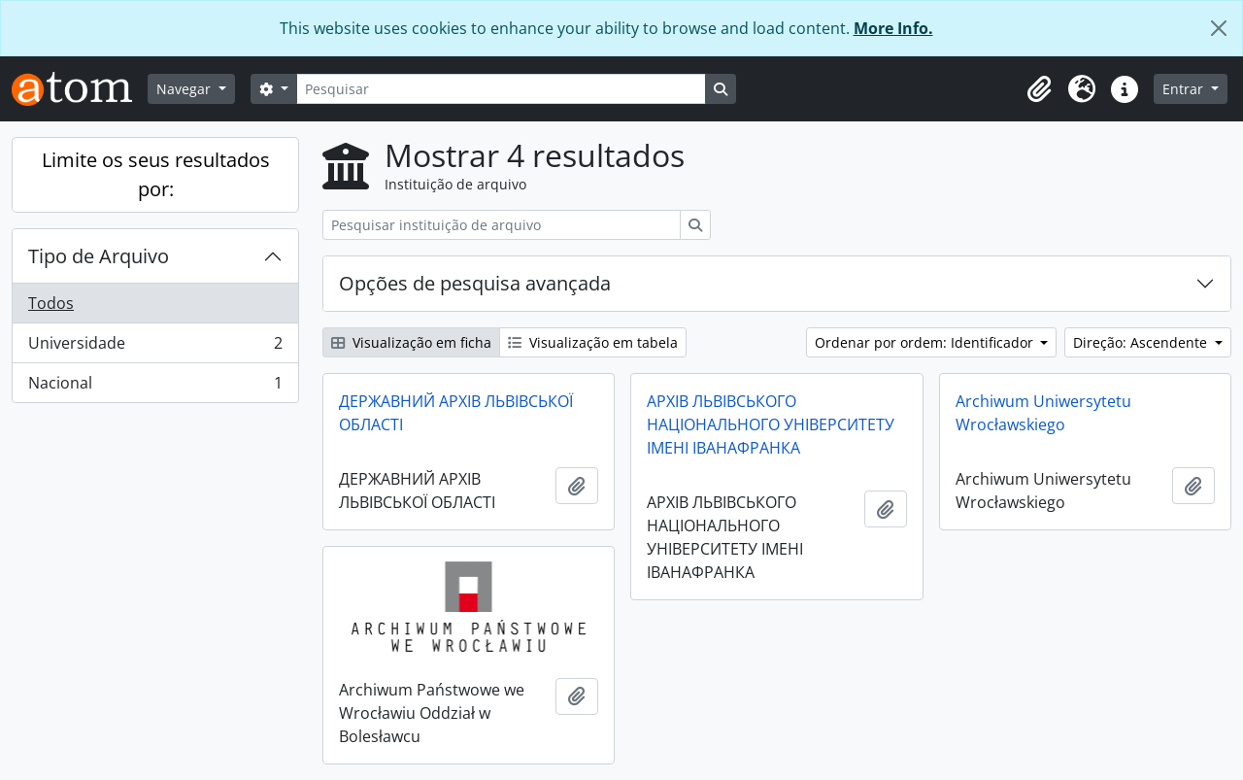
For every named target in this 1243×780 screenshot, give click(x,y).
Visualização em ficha (411, 342)
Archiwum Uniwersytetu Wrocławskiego (1043, 412)
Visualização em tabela (593, 342)
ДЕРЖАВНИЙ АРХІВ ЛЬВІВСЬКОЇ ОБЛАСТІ (456, 412)
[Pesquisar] (501, 89)
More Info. (893, 28)
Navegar (185, 89)
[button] (1039, 89)
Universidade (155, 347)
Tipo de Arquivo (98, 256)
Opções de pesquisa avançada (475, 283)
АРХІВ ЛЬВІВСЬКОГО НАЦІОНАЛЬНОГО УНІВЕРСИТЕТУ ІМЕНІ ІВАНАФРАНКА (770, 424)
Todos (51, 303)
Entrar (1184, 89)
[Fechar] (1218, 28)
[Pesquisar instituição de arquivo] (501, 225)
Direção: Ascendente (1142, 342)
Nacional (155, 386)
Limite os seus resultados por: (156, 174)
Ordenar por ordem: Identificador (926, 342)
